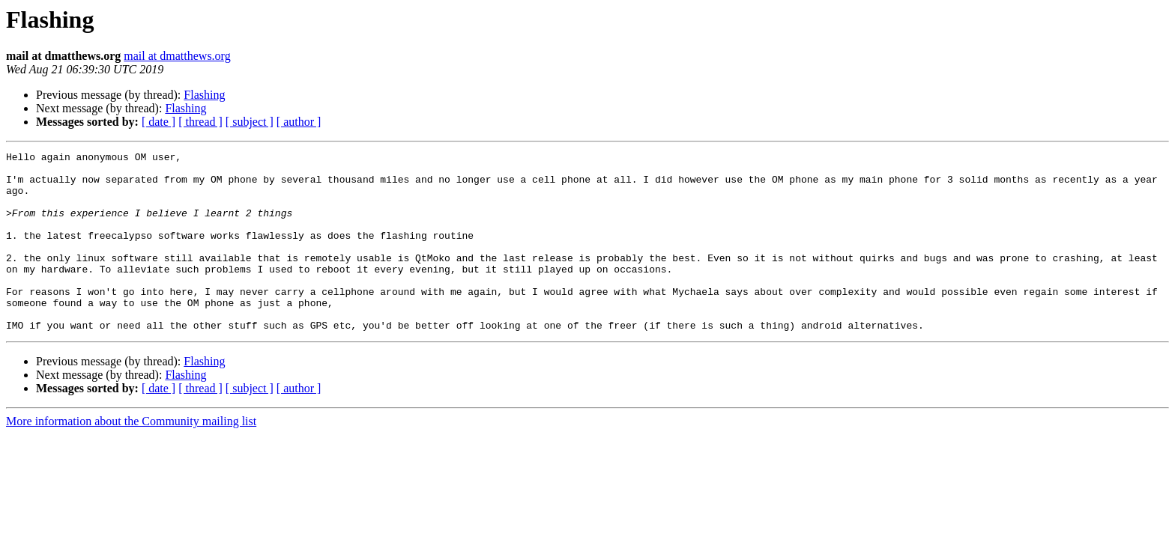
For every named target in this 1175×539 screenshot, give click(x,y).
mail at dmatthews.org (177, 55)
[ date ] (158, 121)
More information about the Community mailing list (131, 457)
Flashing (204, 94)
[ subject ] (250, 121)
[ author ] (299, 121)
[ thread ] (200, 121)
